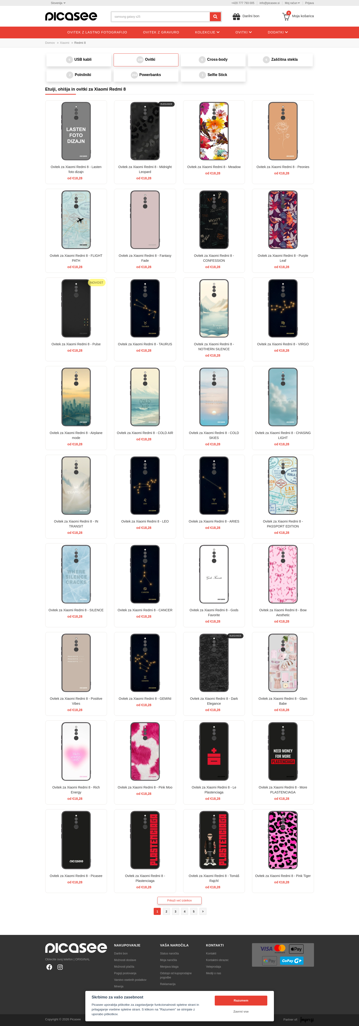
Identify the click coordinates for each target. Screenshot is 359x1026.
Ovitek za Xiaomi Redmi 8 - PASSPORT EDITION (283, 523)
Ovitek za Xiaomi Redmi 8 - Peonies (282, 167)
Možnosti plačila (124, 966)
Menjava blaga (169, 966)
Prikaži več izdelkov (179, 900)
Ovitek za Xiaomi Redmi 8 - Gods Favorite (214, 612)
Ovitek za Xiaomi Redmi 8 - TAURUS (145, 344)
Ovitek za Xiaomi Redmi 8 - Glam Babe (283, 701)
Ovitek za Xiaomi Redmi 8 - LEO (145, 521)
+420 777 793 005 (242, 3)
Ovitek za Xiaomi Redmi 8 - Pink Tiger (283, 876)
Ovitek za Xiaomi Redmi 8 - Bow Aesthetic (283, 612)
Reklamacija (167, 984)
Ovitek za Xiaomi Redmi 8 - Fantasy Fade (145, 258)
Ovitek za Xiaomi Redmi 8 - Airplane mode (76, 435)
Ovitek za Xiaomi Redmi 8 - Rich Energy (76, 789)
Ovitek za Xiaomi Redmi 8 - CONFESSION (214, 258)
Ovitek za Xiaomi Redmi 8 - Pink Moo (145, 787)
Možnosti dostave (125, 960)
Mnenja (118, 986)
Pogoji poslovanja (125, 973)
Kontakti (211, 953)
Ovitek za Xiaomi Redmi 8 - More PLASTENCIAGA (283, 789)
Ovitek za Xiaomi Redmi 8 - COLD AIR (145, 433)
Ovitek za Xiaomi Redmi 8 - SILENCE (76, 610)
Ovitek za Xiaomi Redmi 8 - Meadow (214, 167)
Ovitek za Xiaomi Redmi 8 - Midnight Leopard (145, 169)
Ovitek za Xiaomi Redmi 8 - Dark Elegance (214, 701)
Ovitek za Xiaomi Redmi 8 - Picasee (76, 876)
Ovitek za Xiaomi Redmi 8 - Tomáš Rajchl (214, 878)
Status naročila (169, 953)
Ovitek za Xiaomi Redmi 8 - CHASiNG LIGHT (283, 435)
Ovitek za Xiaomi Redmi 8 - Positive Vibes (76, 701)
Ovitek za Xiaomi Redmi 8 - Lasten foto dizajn (76, 169)
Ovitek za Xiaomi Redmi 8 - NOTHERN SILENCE (214, 346)
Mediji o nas (213, 973)
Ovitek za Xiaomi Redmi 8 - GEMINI (145, 698)
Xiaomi (64, 42)
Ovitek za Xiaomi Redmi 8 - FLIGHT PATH (76, 258)
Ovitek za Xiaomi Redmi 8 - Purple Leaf (283, 258)
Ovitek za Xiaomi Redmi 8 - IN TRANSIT (76, 523)
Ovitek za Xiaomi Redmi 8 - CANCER (145, 610)
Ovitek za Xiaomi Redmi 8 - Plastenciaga (145, 878)
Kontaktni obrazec (217, 960)
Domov (50, 42)
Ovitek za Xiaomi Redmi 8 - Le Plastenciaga (214, 789)
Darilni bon (121, 953)
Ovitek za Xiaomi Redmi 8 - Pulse (76, 344)
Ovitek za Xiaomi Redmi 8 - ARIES (214, 521)
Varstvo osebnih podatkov (130, 980)
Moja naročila (168, 960)
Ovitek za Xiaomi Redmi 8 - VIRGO (283, 344)
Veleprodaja (213, 966)
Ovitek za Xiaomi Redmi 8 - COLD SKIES (214, 435)
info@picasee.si (270, 3)
